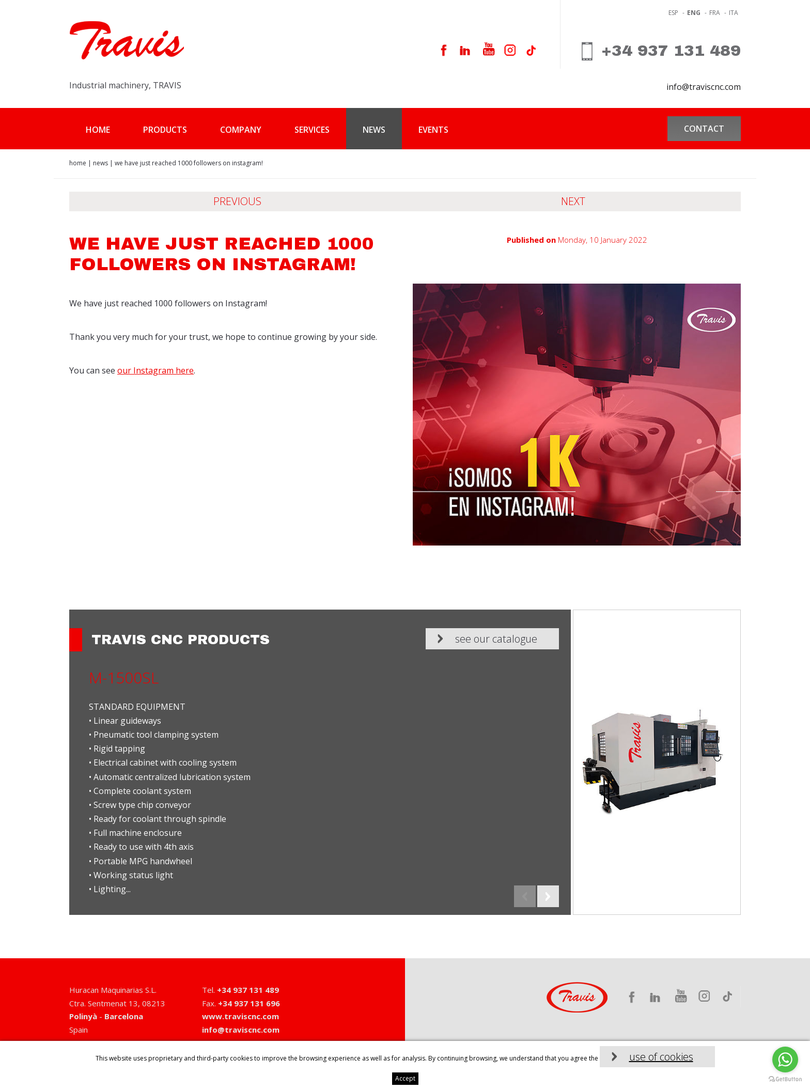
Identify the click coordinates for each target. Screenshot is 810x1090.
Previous (237, 201)
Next (573, 201)
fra (714, 12)
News (374, 129)
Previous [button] (525, 896)
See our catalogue (496, 639)
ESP (673, 12)
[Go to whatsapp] (785, 1059)
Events (433, 129)
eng (693, 12)
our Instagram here (155, 370)
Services (312, 129)
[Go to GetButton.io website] (785, 1079)
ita (733, 12)
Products (165, 129)
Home (98, 129)
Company (240, 129)
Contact (704, 128)
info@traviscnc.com (703, 86)
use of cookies (661, 1057)
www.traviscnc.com (240, 1016)
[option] (405, 762)
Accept (405, 1078)
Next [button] (548, 896)
